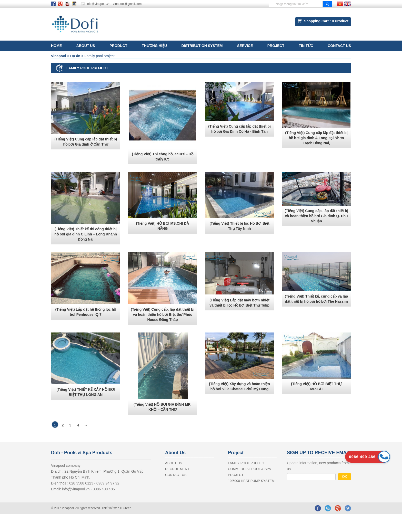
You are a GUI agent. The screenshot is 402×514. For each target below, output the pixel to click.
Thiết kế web (111, 508)
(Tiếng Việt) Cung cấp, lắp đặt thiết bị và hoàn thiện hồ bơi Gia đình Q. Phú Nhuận (316, 216)
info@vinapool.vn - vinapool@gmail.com (114, 4)
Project (275, 46)
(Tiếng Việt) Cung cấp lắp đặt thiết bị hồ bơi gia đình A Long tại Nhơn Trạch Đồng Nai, (316, 138)
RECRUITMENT (177, 469)
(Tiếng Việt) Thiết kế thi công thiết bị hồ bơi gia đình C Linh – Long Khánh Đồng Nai (85, 234)
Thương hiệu (154, 46)
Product (118, 46)
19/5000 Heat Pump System (251, 481)
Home (56, 46)
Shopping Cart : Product (323, 21)
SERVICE (245, 46)
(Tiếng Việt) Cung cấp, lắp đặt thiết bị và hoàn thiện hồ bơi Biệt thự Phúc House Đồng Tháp (162, 314)
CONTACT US (339, 46)
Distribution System (202, 46)
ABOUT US (85, 46)
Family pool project (247, 463)
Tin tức (306, 46)
